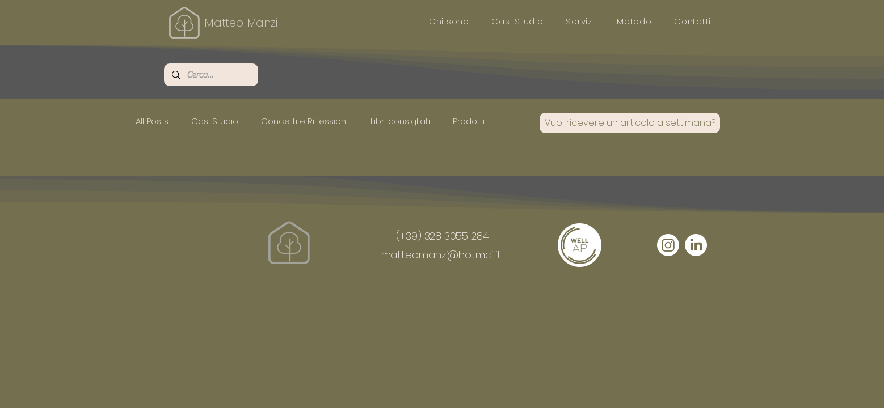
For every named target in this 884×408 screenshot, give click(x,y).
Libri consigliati (400, 121)
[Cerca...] (210, 74)
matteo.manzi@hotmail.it (441, 255)
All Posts (152, 121)
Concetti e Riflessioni (304, 121)
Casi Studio (214, 121)
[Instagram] (668, 245)
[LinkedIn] (696, 245)
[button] (518, 21)
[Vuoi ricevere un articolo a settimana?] (630, 123)
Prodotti (469, 121)
